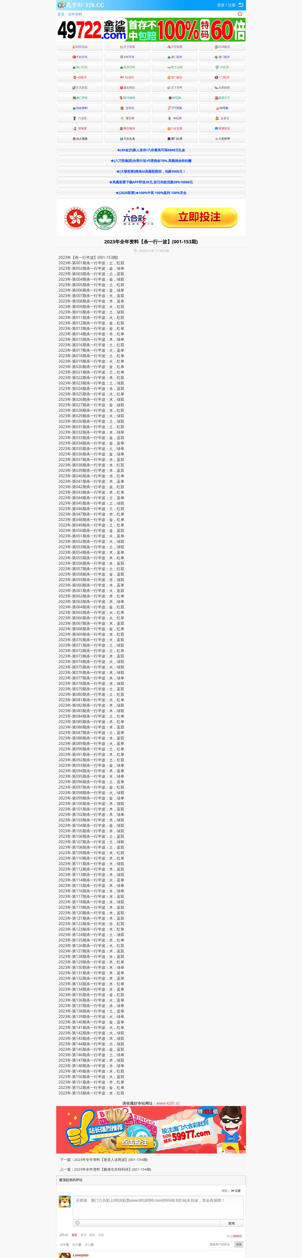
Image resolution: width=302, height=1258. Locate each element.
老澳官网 (127, 67)
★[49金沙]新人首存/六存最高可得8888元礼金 (151, 150)
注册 (232, 5)
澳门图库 (222, 57)
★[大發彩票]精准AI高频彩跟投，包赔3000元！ (151, 171)
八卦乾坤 (222, 139)
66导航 (222, 108)
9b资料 (127, 77)
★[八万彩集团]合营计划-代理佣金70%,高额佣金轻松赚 (151, 160)
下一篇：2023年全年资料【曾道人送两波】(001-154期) (104, 1159)
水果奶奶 (222, 87)
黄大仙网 (174, 67)
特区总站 (80, 47)
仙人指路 (80, 139)
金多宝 (222, 118)
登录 (221, 5)
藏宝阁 (127, 118)
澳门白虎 (174, 139)
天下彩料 (174, 87)
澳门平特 (80, 98)
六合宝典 (174, 128)
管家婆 (80, 128)
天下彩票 (127, 47)
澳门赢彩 (174, 77)
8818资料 (127, 98)
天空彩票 (174, 47)
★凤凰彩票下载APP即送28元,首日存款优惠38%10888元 (151, 182)
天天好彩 (80, 87)
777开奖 (174, 108)
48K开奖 (127, 57)
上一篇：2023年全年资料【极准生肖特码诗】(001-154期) (105, 1169)
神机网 (174, 118)
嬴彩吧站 (127, 87)
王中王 (127, 108)
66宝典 (174, 98)
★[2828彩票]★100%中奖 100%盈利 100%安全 (151, 192)
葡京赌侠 (127, 128)
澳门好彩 (80, 67)
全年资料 (75, 14)
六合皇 (80, 118)
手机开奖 (80, 57)
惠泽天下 (222, 98)
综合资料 (80, 108)
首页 (61, 14)
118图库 (222, 77)
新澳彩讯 (222, 128)
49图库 (80, 77)
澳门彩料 (174, 57)
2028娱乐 (222, 47)
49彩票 (222, 67)
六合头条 (127, 139)
